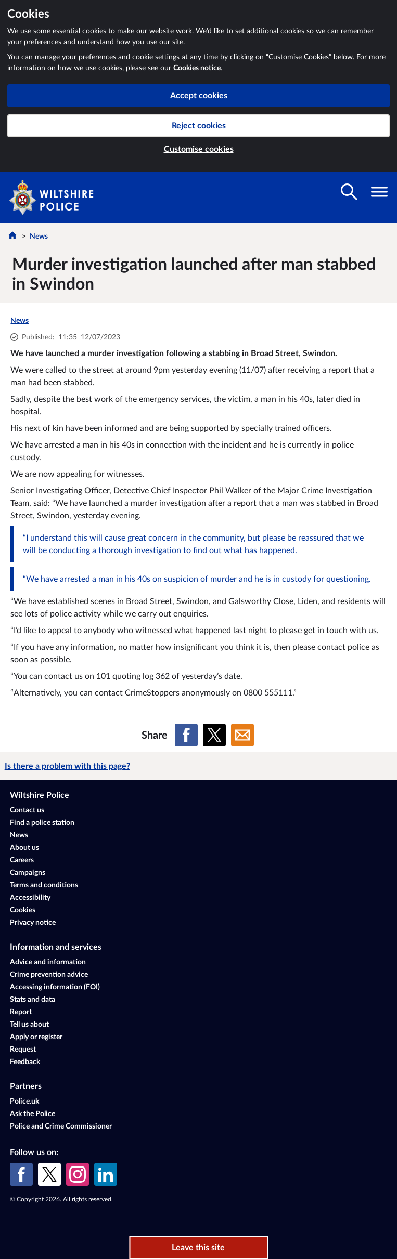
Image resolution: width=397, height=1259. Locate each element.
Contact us (27, 810)
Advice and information (48, 962)
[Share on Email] (242, 735)
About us (24, 847)
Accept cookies (198, 95)
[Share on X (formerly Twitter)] (214, 735)
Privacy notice (33, 922)
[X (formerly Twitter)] (49, 1174)
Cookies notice (197, 68)
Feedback (25, 1062)
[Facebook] (21, 1174)
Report (21, 1012)
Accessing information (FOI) (55, 987)
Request (23, 1049)
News (39, 236)
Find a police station (42, 823)
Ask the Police (32, 1114)
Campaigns (27, 872)
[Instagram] (77, 1174)
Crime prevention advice (49, 974)
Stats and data (32, 999)
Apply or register (36, 1037)
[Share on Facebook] (186, 735)
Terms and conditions (44, 885)
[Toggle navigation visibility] (379, 191)
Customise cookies (199, 149)
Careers (22, 860)
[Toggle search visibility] (349, 191)
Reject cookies (199, 126)
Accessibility (30, 897)
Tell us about (29, 1024)
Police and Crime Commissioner (61, 1126)
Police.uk (24, 1101)
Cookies (22, 910)
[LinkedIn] (105, 1174)
